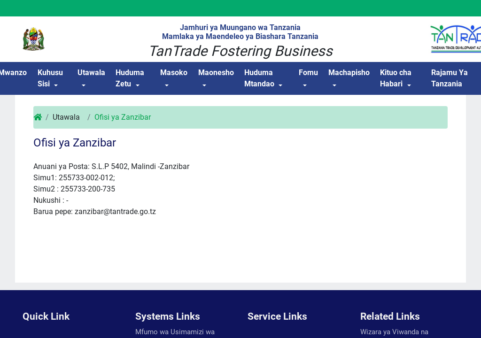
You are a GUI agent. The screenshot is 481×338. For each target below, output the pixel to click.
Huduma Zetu (130, 78)
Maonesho (216, 72)
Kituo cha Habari (395, 78)
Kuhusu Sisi (50, 78)
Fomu (308, 72)
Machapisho (349, 72)
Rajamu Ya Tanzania (449, 78)
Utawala (91, 72)
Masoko (173, 72)
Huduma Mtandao (259, 78)
